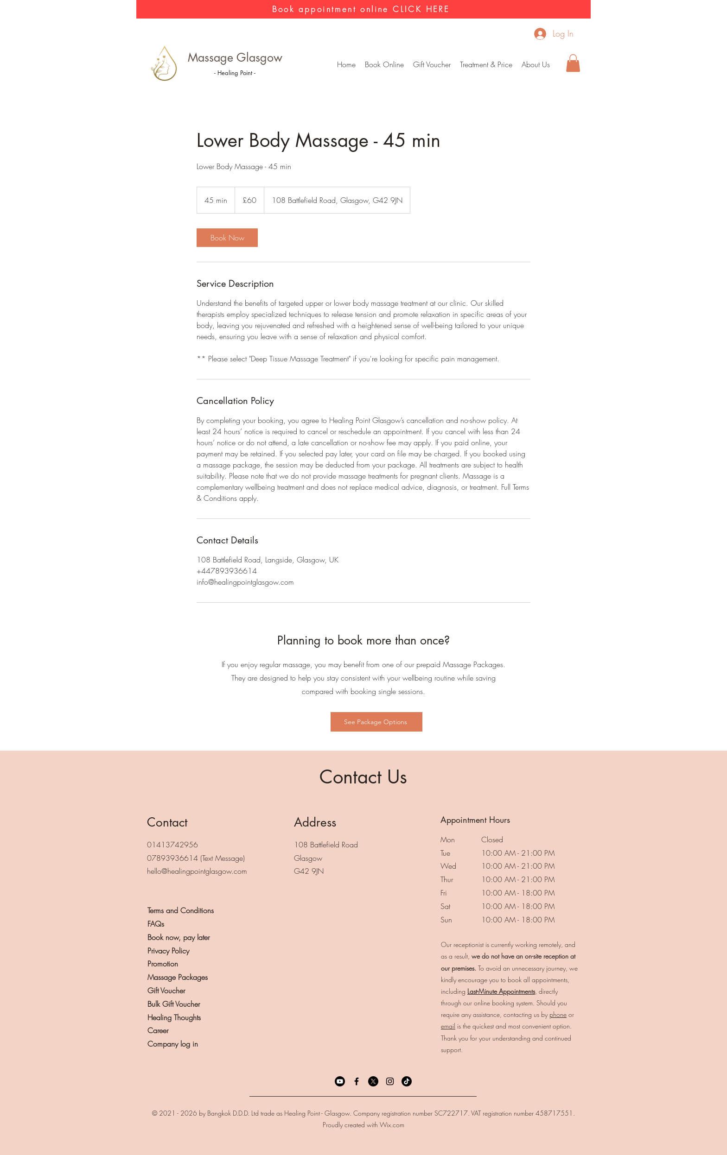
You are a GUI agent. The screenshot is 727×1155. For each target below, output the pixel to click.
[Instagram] (390, 1081)
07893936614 (172, 858)
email (448, 1026)
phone (558, 1014)
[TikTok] (407, 1081)
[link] (227, 237)
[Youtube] (340, 1081)
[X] (373, 1081)
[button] (486, 64)
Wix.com (392, 1124)
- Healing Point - (234, 73)
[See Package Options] (376, 722)
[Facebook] (356, 1081)
